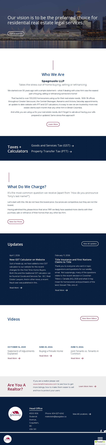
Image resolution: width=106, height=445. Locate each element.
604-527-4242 (58, 413)
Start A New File (15, 33)
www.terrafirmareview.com (45, 384)
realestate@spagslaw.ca (55, 416)
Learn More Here (86, 386)
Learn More (53, 124)
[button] (100, 442)
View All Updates (90, 243)
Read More (14, 287)
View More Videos (89, 318)
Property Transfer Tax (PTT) (49, 151)
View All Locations (80, 414)
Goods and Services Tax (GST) (50, 145)
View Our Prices (15, 221)
